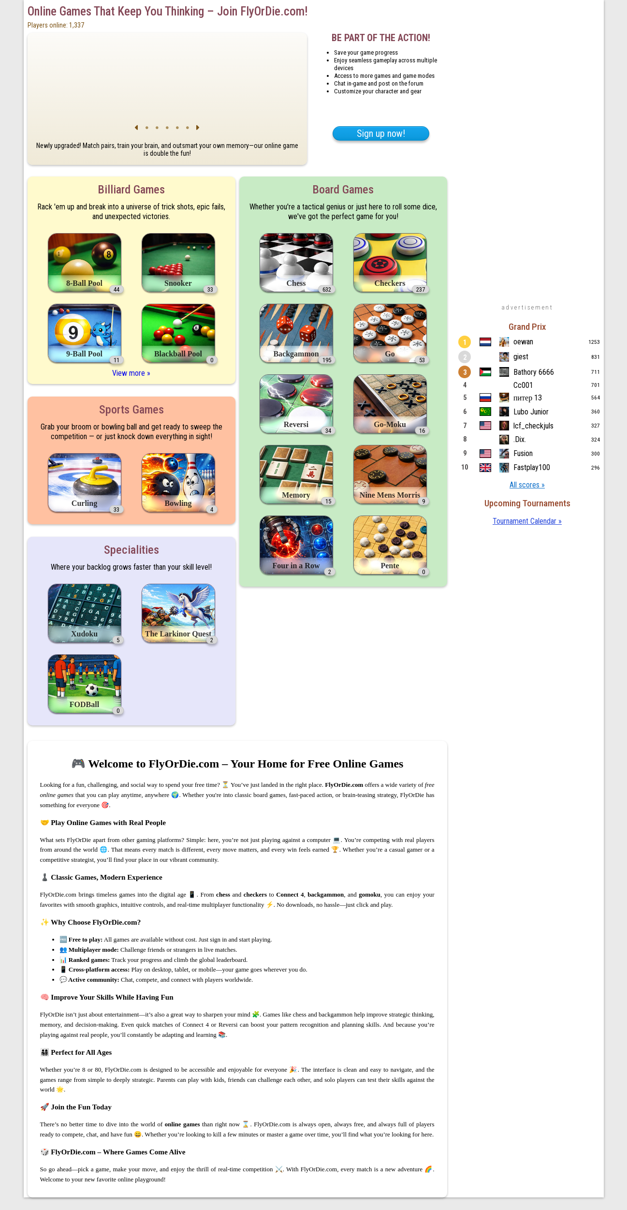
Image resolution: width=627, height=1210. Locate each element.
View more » (131, 373)
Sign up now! (381, 133)
